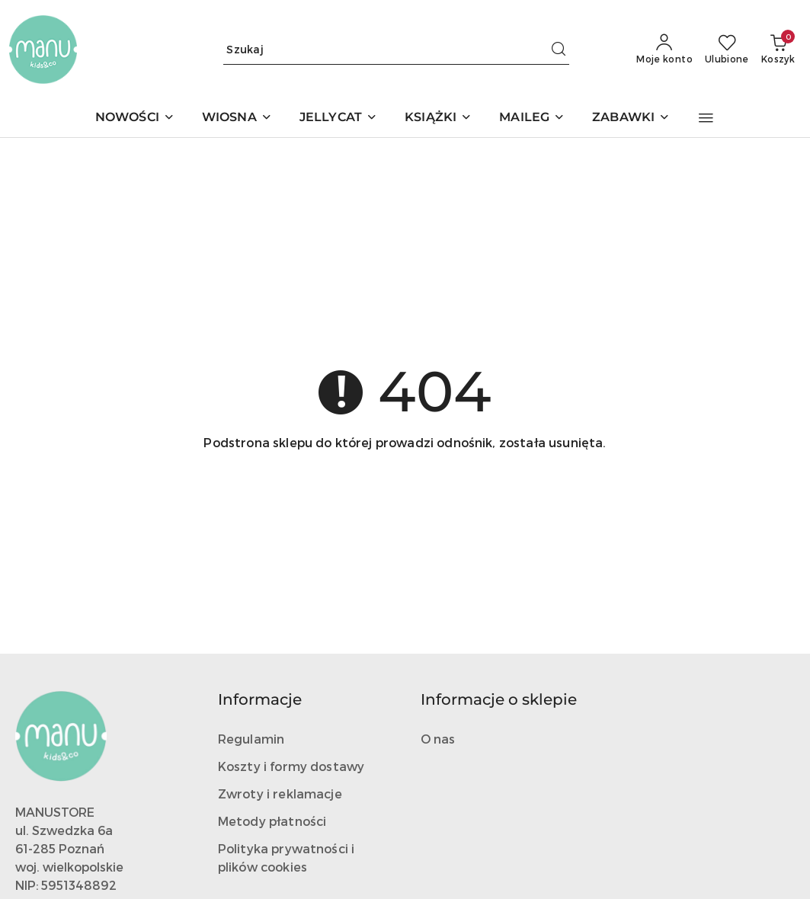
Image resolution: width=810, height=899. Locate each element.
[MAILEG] (532, 118)
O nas (438, 738)
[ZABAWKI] (631, 118)
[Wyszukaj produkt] (396, 49)
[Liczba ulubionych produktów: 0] (727, 49)
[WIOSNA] (237, 118)
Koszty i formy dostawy (291, 766)
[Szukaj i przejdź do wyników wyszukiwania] (558, 49)
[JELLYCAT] (338, 118)
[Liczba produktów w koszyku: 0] (778, 49)
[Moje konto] (664, 49)
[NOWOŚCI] (135, 118)
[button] (706, 118)
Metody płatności (272, 821)
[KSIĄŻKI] (438, 118)
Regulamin (251, 738)
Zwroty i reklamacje (280, 793)
